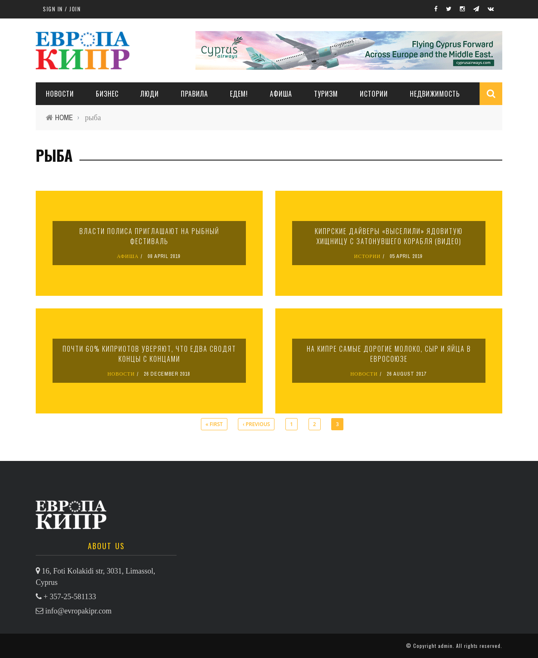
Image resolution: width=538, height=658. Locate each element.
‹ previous (256, 424)
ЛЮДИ (149, 94)
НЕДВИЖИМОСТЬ (435, 94)
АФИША (281, 94)
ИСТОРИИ (374, 94)
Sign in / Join (62, 9)
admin (445, 645)
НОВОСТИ (60, 94)
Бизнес (107, 94)
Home (64, 117)
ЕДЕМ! (239, 94)
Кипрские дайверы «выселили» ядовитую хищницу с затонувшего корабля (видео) (389, 236)
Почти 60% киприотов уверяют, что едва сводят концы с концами (149, 354)
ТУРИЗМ (326, 94)
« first (214, 424)
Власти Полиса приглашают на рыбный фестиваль (149, 236)
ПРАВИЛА (194, 94)
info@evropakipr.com (78, 611)
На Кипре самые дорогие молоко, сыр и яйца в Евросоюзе (389, 354)
